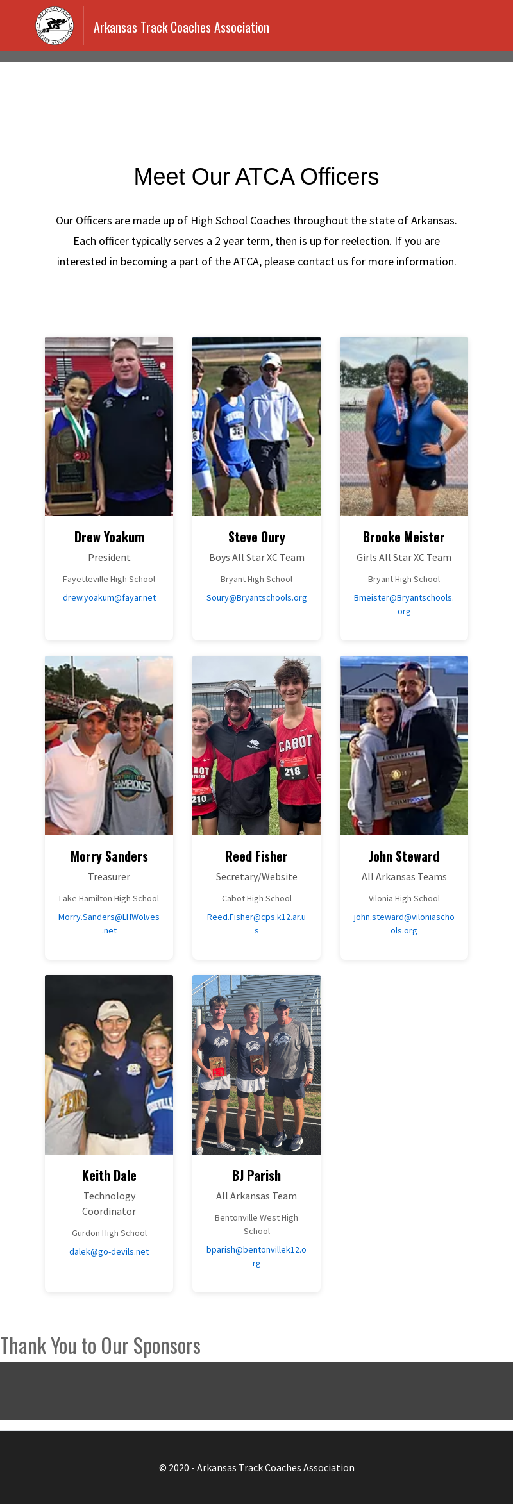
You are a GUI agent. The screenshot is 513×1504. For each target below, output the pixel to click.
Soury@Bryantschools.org (256, 597)
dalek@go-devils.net (109, 1251)
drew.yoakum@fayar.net (109, 597)
